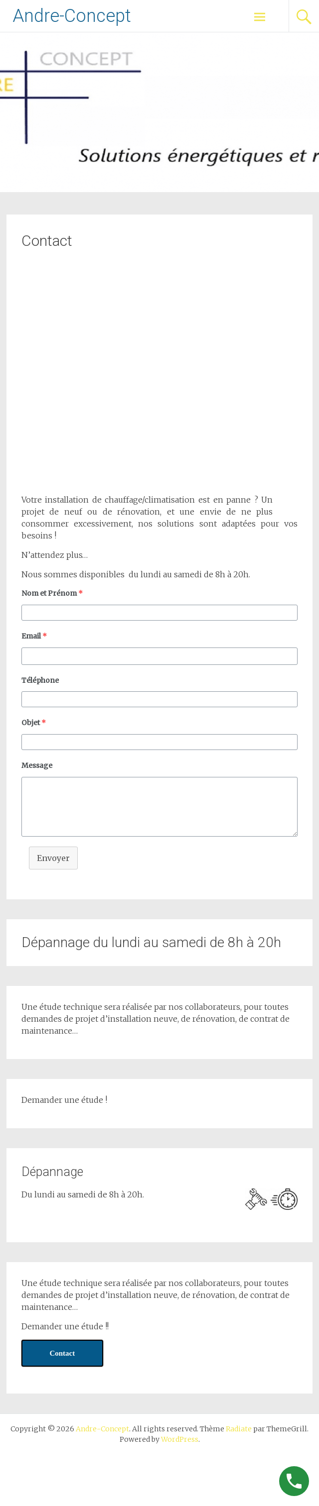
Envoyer (53, 858)
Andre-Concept (71, 15)
